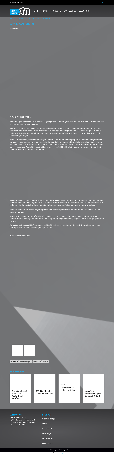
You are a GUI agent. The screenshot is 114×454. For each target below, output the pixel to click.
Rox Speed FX (47, 438)
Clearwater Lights (49, 419)
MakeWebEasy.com (60, 453)
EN (100, 2)
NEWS (44, 11)
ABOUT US (84, 11)
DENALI (45, 424)
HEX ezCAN (47, 429)
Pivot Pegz (46, 433)
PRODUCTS (56, 11)
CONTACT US (70, 11)
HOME (35, 11)
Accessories (47, 443)
